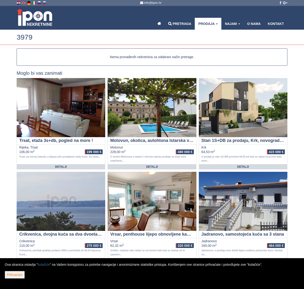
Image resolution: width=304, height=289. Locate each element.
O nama (254, 24)
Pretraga (179, 24)
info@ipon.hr (151, 3)
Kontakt (276, 24)
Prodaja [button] (208, 24)
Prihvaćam (15, 275)
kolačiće (44, 264)
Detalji (61, 166)
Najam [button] (232, 24)
